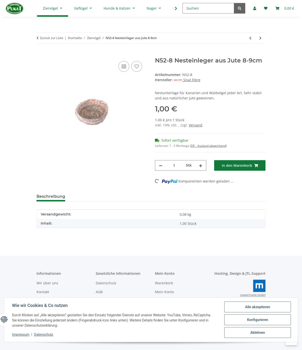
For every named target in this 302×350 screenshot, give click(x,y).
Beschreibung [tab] (51, 196)
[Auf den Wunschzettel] (136, 66)
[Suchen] (208, 8)
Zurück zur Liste (51, 38)
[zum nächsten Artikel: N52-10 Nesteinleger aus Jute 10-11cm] (260, 38)
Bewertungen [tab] (87, 196)
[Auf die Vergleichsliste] (123, 66)
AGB (99, 291)
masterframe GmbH (252, 295)
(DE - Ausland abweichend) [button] (208, 146)
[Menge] (174, 165)
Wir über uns (47, 283)
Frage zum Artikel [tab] (127, 196)
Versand (195, 125)
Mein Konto (164, 291)
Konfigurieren (257, 320)
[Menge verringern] (160, 165)
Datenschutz (43, 335)
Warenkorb (164, 283)
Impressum (20, 335)
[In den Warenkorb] (40, 54)
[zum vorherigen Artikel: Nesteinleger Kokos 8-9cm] (250, 38)
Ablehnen (257, 333)
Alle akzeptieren (257, 307)
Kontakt (43, 291)
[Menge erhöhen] (200, 165)
